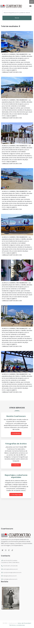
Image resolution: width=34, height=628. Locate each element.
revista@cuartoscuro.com (10, 579)
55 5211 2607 (6, 566)
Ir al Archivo (16, 465)
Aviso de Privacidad (24, 623)
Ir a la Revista (16, 433)
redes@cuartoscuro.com (10, 576)
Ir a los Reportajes (16, 494)
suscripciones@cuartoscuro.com (12, 572)
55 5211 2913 (14, 566)
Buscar (17, 18)
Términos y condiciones (17, 625)
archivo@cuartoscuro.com (10, 569)
